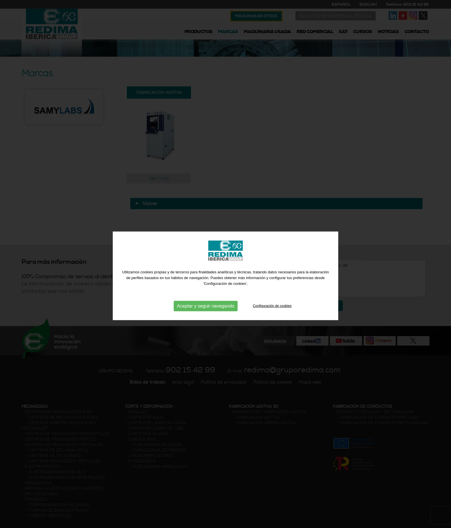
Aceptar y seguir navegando (205, 309)
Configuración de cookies (272, 309)
